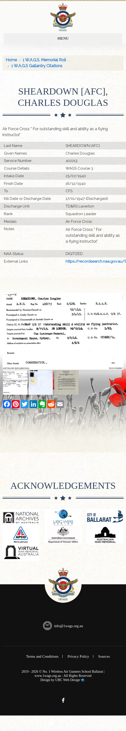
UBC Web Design (67, 680)
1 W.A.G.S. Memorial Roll (44, 60)
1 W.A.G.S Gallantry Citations (36, 66)
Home (11, 60)
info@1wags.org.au (68, 626)
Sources (104, 656)
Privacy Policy (78, 656)
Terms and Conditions (42, 656)
